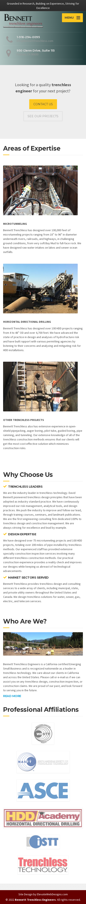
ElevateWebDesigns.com (52, 894)
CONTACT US (43, 104)
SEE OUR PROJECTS (43, 116)
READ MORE (12, 696)
